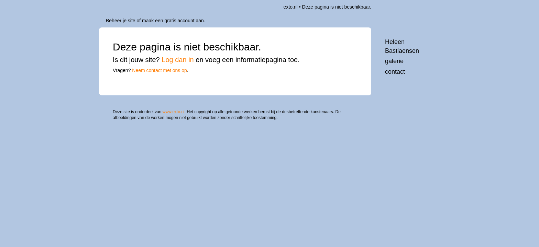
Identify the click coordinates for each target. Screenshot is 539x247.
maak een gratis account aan (173, 20)
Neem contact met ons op (159, 70)
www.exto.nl (174, 107)
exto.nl (290, 7)
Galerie (394, 61)
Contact (395, 71)
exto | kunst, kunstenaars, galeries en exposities (118, 7)
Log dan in (178, 59)
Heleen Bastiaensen (402, 46)
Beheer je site (120, 20)
